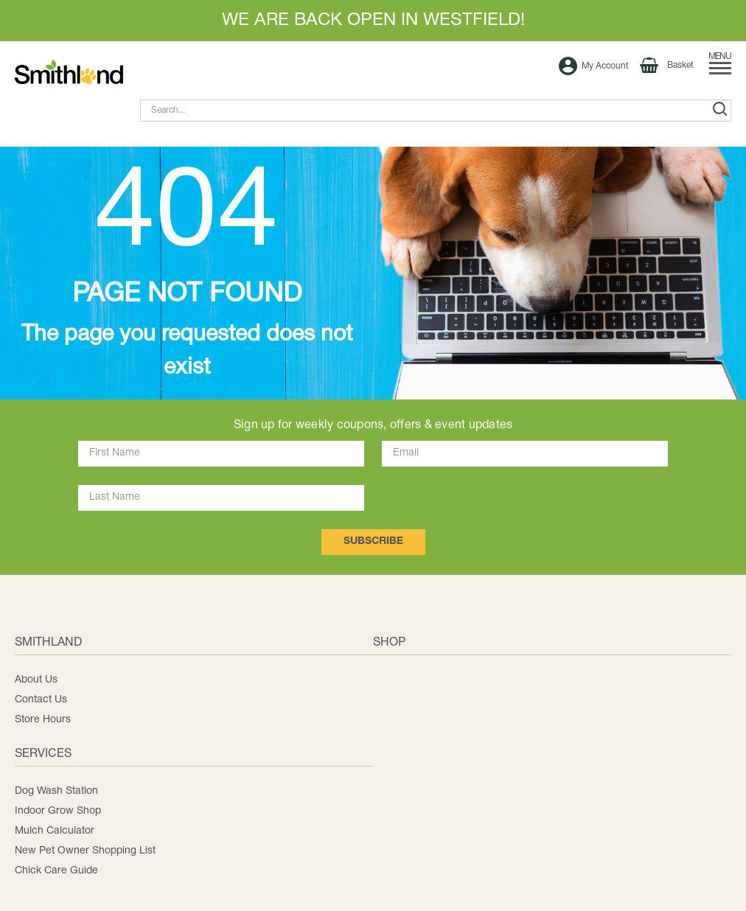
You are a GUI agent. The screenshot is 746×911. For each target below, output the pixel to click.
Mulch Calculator (54, 831)
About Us (36, 680)
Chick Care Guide (56, 871)
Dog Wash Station (56, 791)
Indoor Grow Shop (58, 811)
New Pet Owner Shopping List (85, 851)
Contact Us (41, 700)
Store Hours (43, 720)
